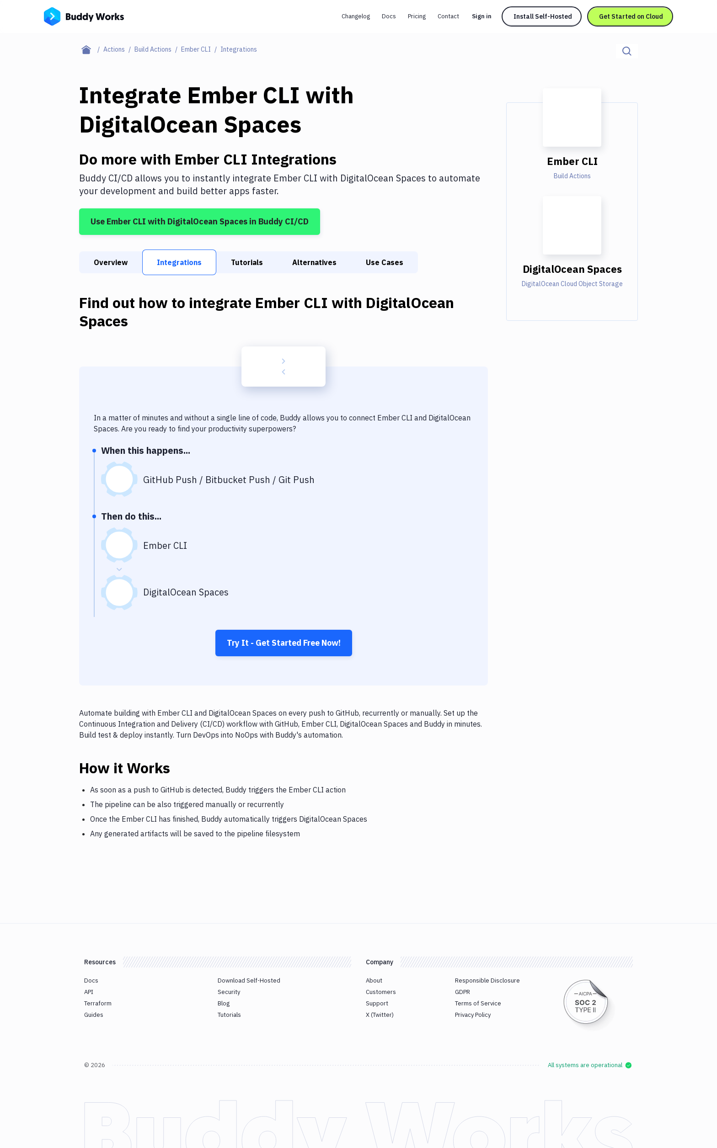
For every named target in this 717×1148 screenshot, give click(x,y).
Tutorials (247, 262)
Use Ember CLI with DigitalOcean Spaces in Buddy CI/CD (200, 221)
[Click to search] (627, 51)
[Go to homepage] (84, 15)
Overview (111, 262)
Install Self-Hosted (543, 16)
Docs (389, 16)
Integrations (179, 262)
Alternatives (314, 262)
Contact (448, 16)
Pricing (417, 16)
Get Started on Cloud (631, 16)
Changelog (356, 16)
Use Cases (384, 262)
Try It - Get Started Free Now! (284, 643)
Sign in (482, 16)
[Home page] (91, 49)
